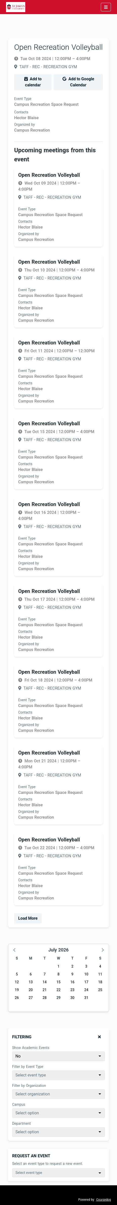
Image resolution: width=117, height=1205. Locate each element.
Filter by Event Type (27, 1067)
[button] (14, 949)
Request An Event (31, 1155)
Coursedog (103, 1199)
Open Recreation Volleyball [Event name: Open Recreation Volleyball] (49, 175)
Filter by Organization (29, 1086)
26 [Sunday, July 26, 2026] (17, 998)
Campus (18, 1104)
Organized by (24, 124)
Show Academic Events (30, 1048)
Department (21, 1123)
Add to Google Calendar (78, 82)
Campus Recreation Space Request (46, 104)
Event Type (22, 99)
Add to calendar (33, 82)
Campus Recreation (32, 130)
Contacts (21, 112)
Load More (28, 918)
